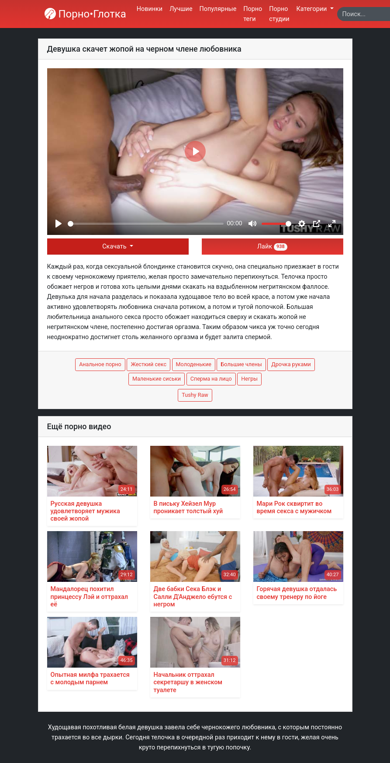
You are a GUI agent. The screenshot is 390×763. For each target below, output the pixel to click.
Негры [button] (249, 378)
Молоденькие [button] (193, 364)
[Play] (59, 224)
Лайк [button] (272, 246)
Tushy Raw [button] (195, 395)
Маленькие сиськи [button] (156, 378)
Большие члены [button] (241, 364)
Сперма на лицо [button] (211, 378)
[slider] (146, 224)
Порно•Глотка (85, 14)
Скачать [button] (115, 246)
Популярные (218, 9)
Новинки (149, 9)
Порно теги (252, 14)
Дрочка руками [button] (291, 364)
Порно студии (279, 14)
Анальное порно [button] (100, 364)
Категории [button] (312, 9)
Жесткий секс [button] (148, 364)
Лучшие (180, 9)
